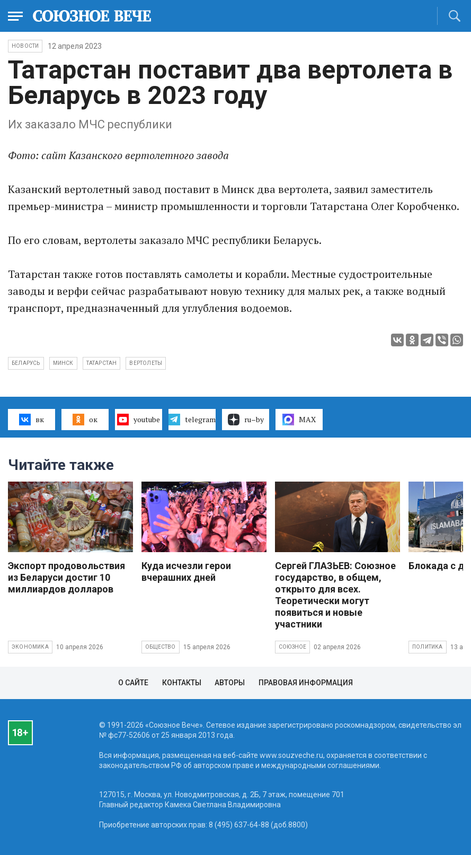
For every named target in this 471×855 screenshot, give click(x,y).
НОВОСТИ (25, 46)
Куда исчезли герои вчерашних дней (186, 571)
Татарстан (101, 363)
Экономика (30, 647)
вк (31, 419)
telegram (192, 419)
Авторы (230, 682)
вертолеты (145, 363)
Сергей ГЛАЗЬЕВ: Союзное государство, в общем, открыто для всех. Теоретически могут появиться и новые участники (335, 595)
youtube (138, 419)
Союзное (292, 647)
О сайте (133, 682)
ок (85, 419)
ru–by (246, 419)
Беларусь (26, 363)
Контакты (181, 682)
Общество (160, 647)
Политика (427, 647)
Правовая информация (306, 682)
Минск (63, 363)
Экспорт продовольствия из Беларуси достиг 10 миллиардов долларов (66, 577)
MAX (299, 419)
